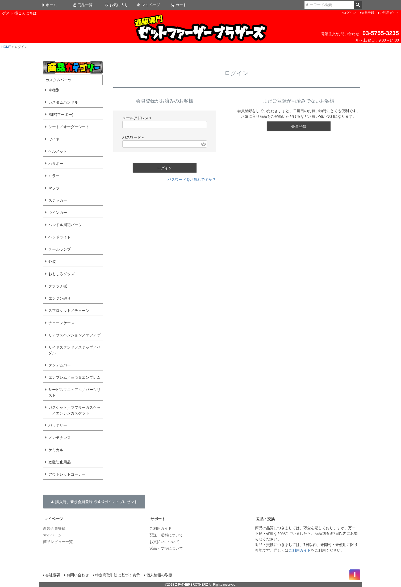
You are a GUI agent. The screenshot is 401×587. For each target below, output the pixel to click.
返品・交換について (166, 548)
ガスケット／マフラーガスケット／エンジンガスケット (74, 410)
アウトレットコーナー (67, 474)
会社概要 (52, 575)
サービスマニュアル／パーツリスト (74, 392)
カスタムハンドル (63, 102)
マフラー (55, 188)
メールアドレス (137, 118)
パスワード (134, 137)
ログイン (349, 13)
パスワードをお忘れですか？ (192, 179)
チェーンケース (61, 323)
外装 (52, 261)
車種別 (54, 90)
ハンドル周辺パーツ (65, 225)
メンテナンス (59, 437)
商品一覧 (83, 5)
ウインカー (57, 212)
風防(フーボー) (60, 114)
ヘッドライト (59, 237)
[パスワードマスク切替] (203, 144)
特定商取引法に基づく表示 (117, 575)
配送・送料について (166, 535)
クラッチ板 (57, 286)
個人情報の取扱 (159, 575)
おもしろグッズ (61, 274)
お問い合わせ (77, 575)
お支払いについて (164, 542)
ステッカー (57, 200)
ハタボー (55, 163)
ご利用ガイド (389, 13)
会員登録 (367, 13)
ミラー (54, 176)
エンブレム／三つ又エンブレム (74, 377)
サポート (158, 519)
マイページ (148, 5)
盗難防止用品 (59, 462)
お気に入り (116, 5)
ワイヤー (55, 139)
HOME (6, 47)
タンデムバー (59, 365)
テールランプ (59, 249)
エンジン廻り (59, 298)
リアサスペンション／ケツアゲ (74, 335)
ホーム (49, 5)
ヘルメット (57, 151)
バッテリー (57, 425)
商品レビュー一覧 (58, 542)
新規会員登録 (54, 528)
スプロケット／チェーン (68, 310)
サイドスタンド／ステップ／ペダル (74, 350)
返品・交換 (265, 519)
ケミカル (55, 450)
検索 (358, 5)
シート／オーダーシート (68, 127)
